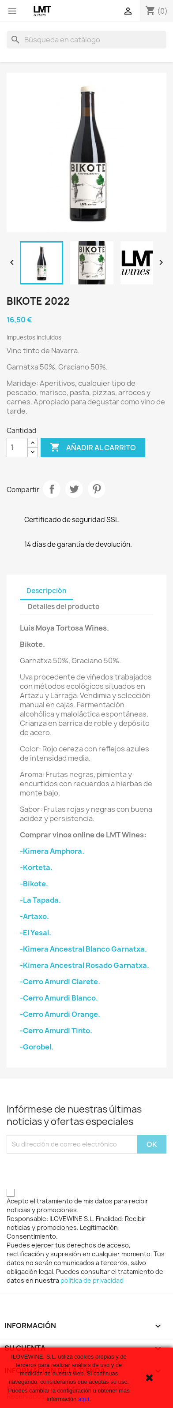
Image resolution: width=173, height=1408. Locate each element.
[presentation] (74, 1171)
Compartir (51, 489)
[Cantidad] (17, 447)
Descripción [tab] (46, 590)
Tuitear (74, 489)
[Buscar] (86, 40)
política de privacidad (92, 1280)
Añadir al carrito (93, 447)
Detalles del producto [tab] (64, 606)
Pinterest (96, 489)
